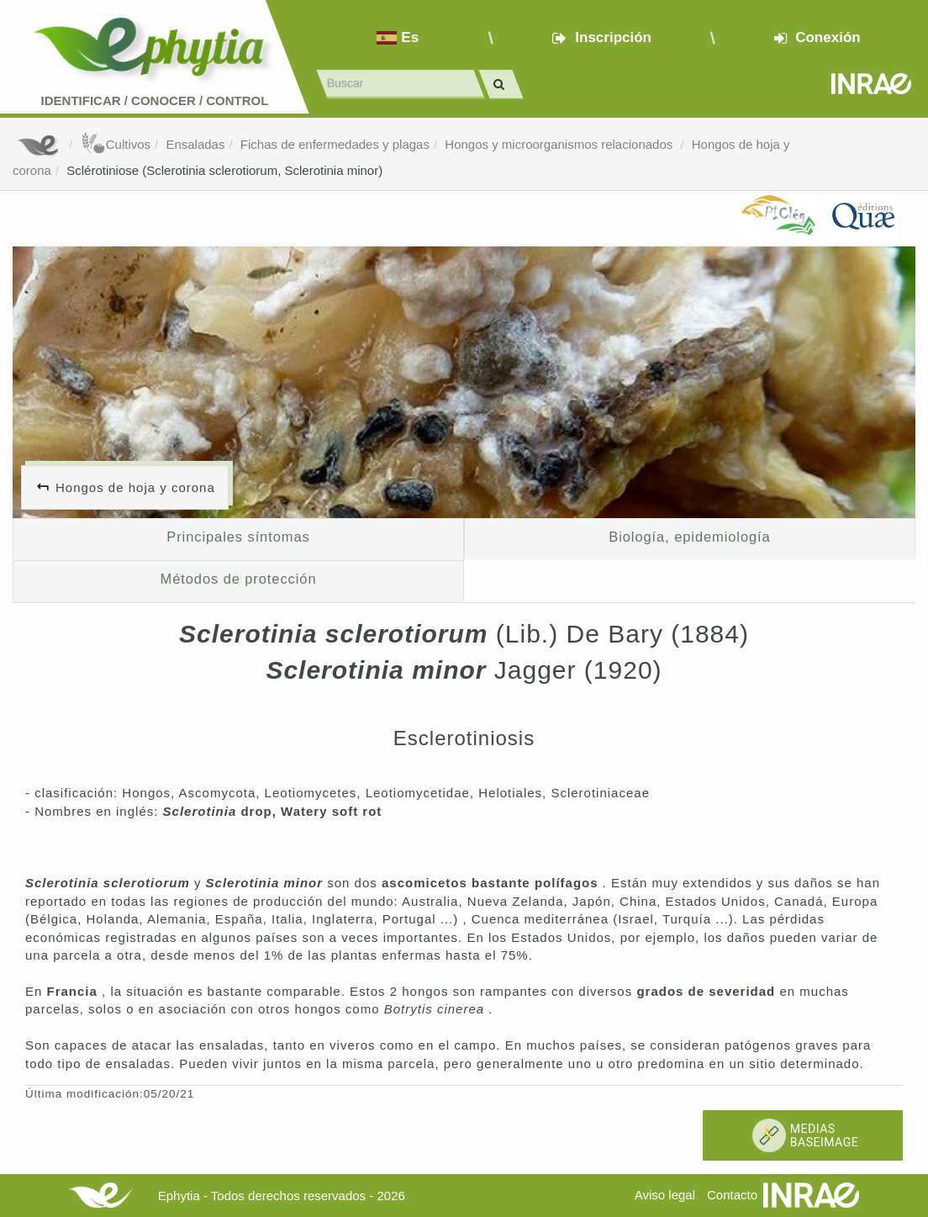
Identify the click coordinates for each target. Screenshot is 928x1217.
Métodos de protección (239, 578)
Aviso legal (665, 1195)
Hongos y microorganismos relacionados (560, 144)
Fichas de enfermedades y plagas (335, 144)
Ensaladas (195, 144)
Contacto (732, 1195)
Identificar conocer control (155, 100)
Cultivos (115, 144)
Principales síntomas (237, 536)
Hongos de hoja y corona (135, 487)
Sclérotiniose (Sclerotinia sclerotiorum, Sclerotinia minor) (224, 170)
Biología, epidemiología (689, 536)
